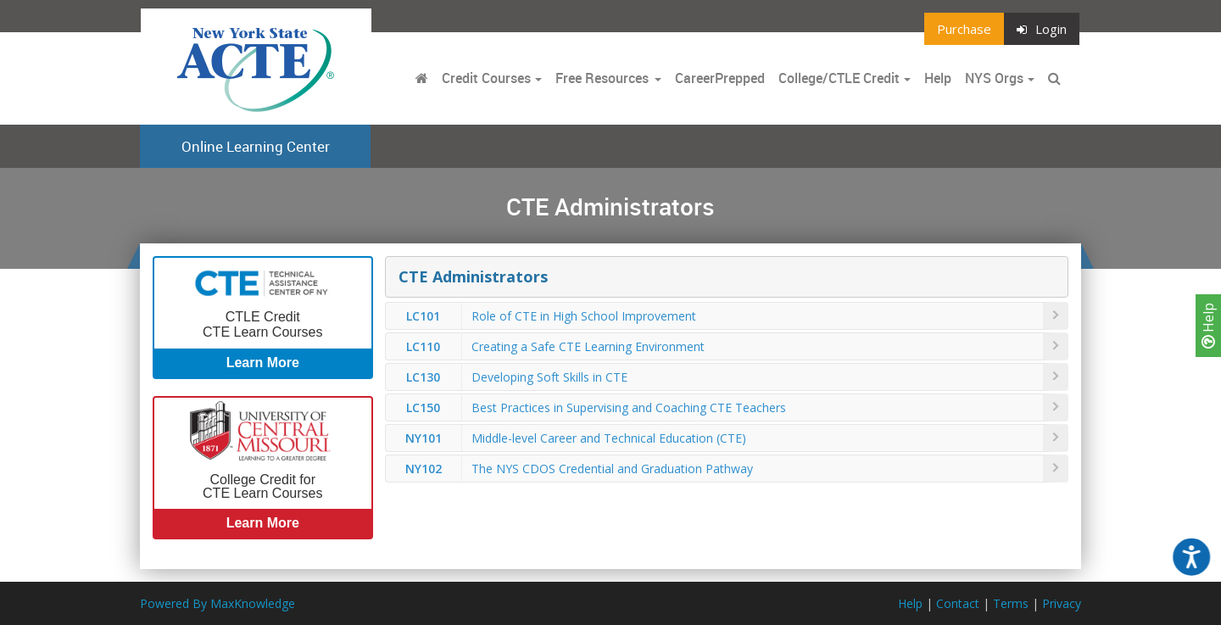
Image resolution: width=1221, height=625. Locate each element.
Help (1208, 326)
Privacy (1061, 603)
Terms (1011, 603)
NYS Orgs (994, 78)
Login (1042, 28)
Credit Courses (486, 78)
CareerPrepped (720, 78)
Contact (957, 603)
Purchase (964, 28)
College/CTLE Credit (839, 78)
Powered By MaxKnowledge (217, 603)
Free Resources (602, 78)
